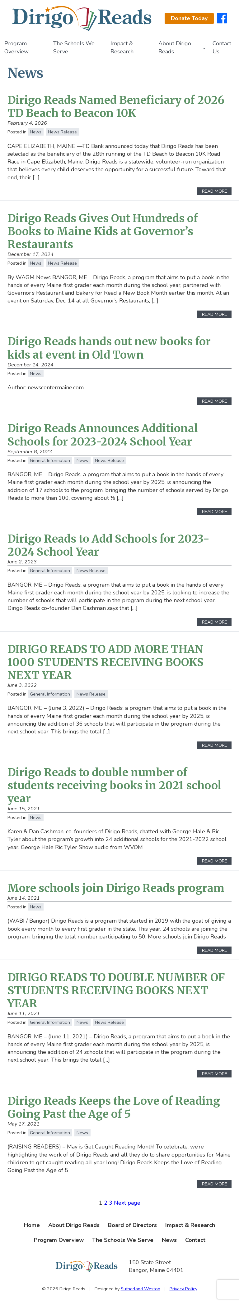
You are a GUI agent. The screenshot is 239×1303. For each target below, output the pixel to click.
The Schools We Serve (74, 47)
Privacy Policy (183, 1289)
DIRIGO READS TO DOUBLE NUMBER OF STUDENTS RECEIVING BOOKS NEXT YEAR (116, 990)
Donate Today (189, 18)
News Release (62, 132)
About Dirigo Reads (174, 47)
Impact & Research (122, 47)
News (35, 132)
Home (32, 1225)
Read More (214, 191)
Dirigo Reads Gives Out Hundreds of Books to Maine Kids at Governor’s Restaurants (102, 231)
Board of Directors (132, 1225)
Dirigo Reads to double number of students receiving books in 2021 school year (114, 785)
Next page (127, 1203)
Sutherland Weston (140, 1289)
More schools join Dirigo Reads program (115, 888)
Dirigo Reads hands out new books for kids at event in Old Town (109, 347)
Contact (195, 1240)
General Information (50, 460)
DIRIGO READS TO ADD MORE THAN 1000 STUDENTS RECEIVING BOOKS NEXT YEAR (105, 662)
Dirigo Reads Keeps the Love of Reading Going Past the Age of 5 (113, 1107)
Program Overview (16, 47)
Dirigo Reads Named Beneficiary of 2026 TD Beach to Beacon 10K (115, 106)
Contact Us (222, 47)
